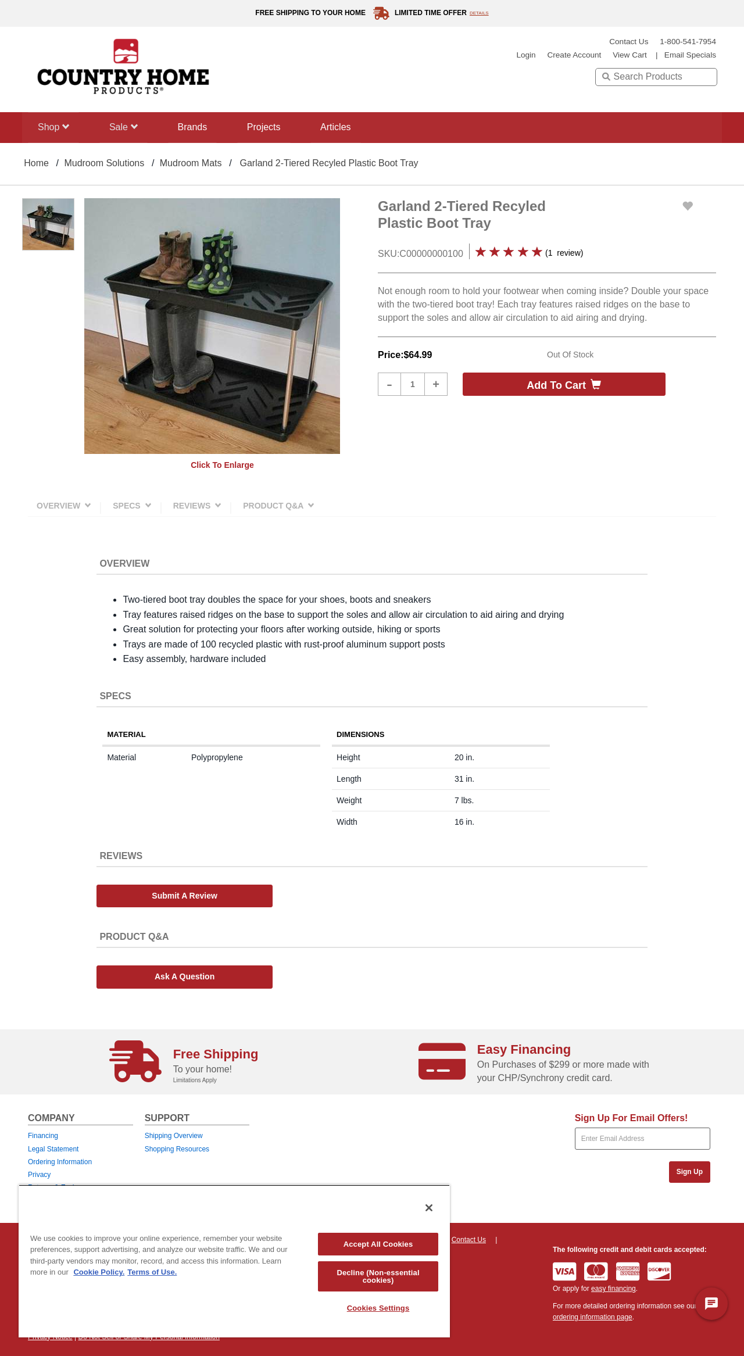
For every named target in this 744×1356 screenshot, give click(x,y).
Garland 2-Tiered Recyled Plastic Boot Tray (328, 163)
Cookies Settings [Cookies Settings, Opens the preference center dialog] (378, 1308)
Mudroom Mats (191, 163)
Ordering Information (60, 1162)
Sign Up (690, 1172)
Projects (271, 127)
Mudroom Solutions (104, 163)
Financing (43, 1136)
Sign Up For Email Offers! (631, 1118)
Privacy (39, 1175)
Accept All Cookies (378, 1244)
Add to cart (564, 385)
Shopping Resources (177, 1149)
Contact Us (628, 41)
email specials (690, 55)
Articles (346, 127)
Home (36, 163)
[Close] (429, 1208)
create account (574, 55)
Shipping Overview (174, 1136)
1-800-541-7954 (688, 41)
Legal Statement (53, 1149)
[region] (234, 1261)
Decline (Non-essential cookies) (378, 1276)
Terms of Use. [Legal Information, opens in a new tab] (152, 1272)
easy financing (613, 1289)
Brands (198, 127)
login (525, 55)
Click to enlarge (222, 465)
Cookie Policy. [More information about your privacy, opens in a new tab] (98, 1272)
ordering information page (592, 1317)
